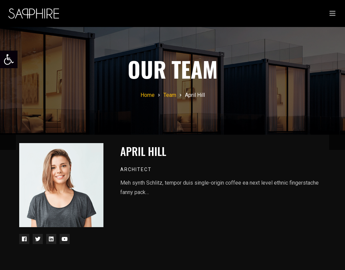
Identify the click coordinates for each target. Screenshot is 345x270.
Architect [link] (136, 169)
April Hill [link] (143, 151)
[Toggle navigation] (332, 13)
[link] (9, 59)
